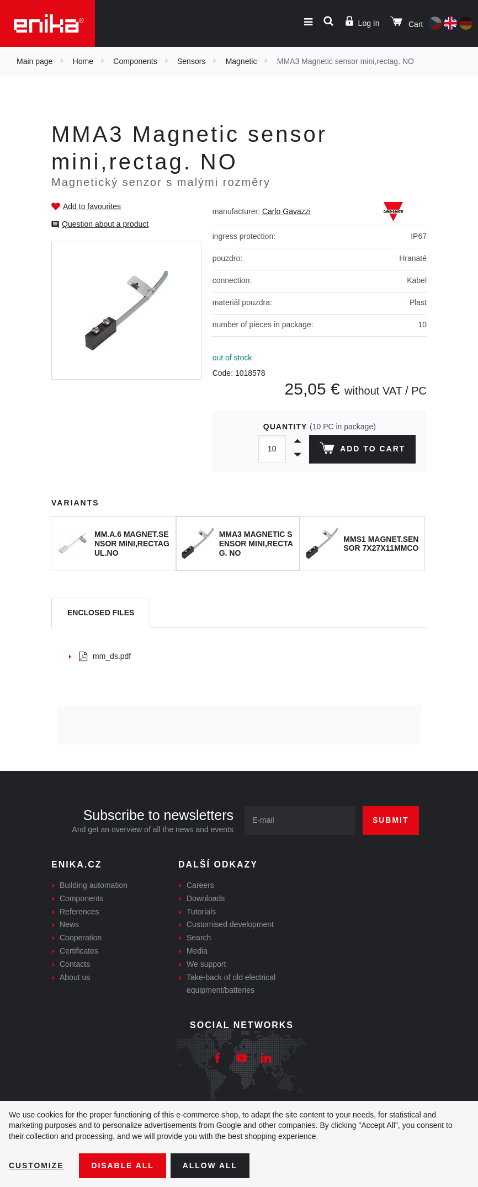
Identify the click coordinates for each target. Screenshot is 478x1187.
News (69, 924)
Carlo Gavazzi (286, 211)
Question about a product (105, 224)
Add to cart (362, 450)
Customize (36, 1165)
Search (199, 937)
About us (75, 977)
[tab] (100, 613)
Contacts (75, 964)
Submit (391, 820)
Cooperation (81, 937)
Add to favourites (92, 206)
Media (197, 950)
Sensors (191, 61)
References (79, 911)
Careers (200, 885)
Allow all (210, 1165)
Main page (34, 61)
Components (135, 61)
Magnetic (241, 61)
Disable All (123, 1165)
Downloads (206, 898)
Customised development (230, 924)
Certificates (79, 950)
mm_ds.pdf (105, 656)
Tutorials (201, 911)
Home (83, 61)
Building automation (94, 885)
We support (206, 964)
